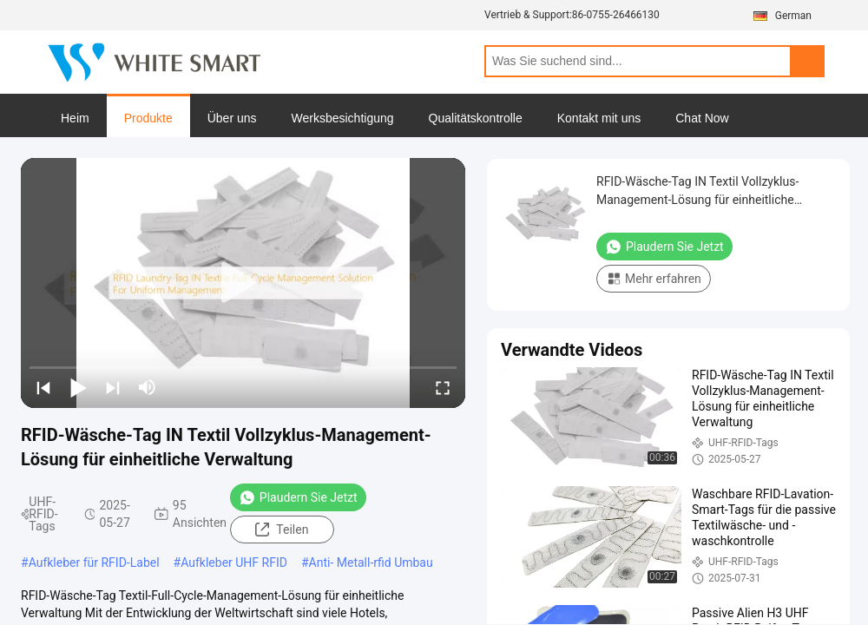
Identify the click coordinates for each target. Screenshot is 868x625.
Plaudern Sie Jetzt (298, 497)
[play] (243, 283)
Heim (75, 118)
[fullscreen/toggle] (442, 387)
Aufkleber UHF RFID (234, 562)
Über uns (232, 118)
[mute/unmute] (147, 387)
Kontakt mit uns (599, 118)
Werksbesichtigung (343, 118)
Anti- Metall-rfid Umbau (371, 562)
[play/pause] (78, 387)
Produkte (148, 118)
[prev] (43, 387)
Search (807, 61)
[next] (112, 387)
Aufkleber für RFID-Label (94, 562)
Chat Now (701, 118)
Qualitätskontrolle (476, 118)
